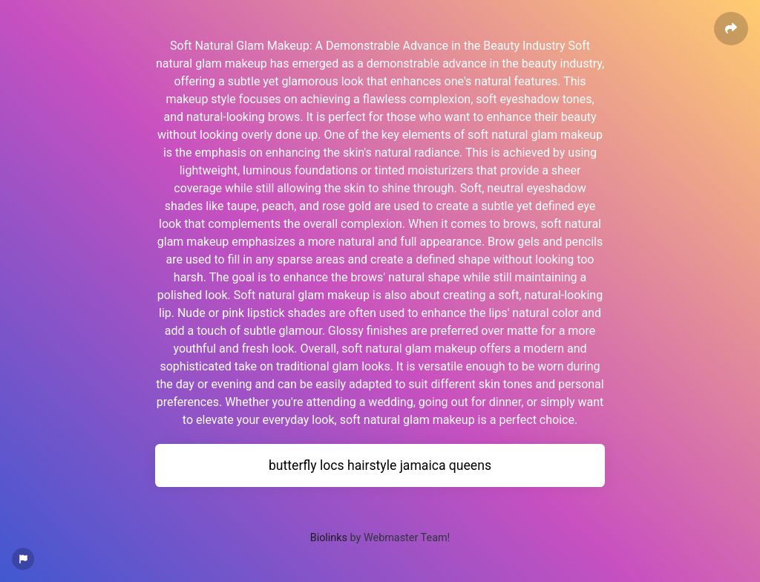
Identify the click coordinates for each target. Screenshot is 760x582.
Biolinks (328, 538)
